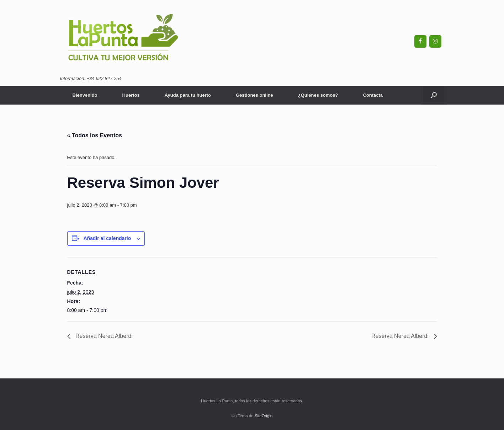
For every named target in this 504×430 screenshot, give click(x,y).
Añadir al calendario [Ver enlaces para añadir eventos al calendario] (107, 238)
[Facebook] (420, 41)
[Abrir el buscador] (433, 95)
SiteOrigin (264, 416)
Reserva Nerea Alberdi (103, 336)
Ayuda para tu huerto (188, 95)
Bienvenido (85, 95)
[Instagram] (435, 41)
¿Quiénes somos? (318, 95)
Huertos (131, 95)
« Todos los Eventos (94, 135)
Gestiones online (254, 95)
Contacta (373, 95)
